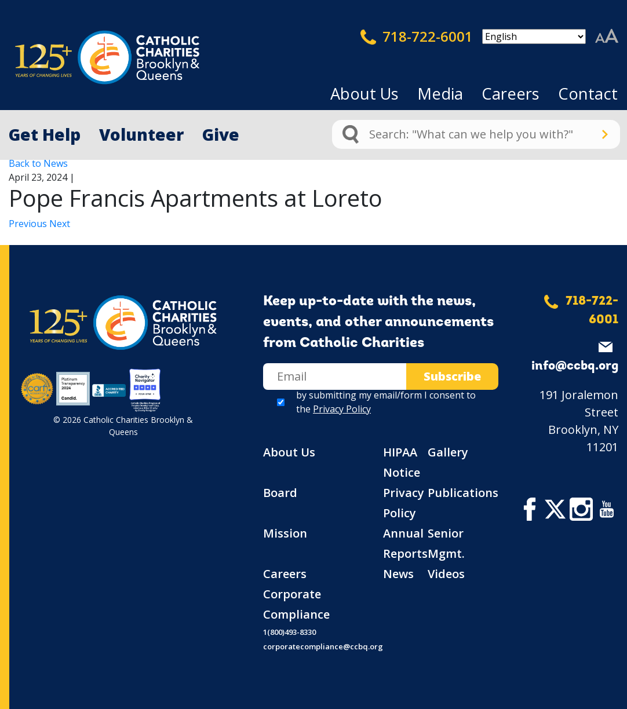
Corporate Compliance (296, 604)
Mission (285, 533)
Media (440, 93)
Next (59, 223)
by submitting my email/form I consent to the (386, 402)
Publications (463, 492)
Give (220, 134)
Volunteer (141, 134)
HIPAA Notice (401, 462)
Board (280, 492)
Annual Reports (405, 543)
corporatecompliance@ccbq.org (323, 646)
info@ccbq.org (574, 366)
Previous (29, 223)
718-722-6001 (416, 36)
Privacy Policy (342, 409)
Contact (588, 93)
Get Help (45, 134)
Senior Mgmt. (446, 543)
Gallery (448, 452)
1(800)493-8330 (289, 632)
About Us (364, 93)
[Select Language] (534, 36)
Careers (510, 93)
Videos (446, 574)
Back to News (38, 163)
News (398, 574)
